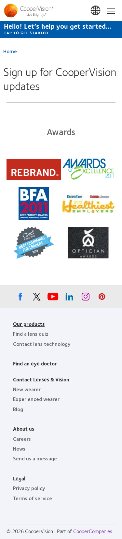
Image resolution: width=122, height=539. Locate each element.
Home (10, 51)
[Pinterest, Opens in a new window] (102, 298)
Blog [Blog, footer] (18, 409)
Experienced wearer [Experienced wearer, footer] (36, 399)
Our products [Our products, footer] (29, 324)
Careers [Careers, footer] (22, 439)
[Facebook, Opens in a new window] (20, 298)
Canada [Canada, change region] (96, 11)
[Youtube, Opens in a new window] (53, 298)
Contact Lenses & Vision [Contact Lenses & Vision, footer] (41, 379)
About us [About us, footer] (23, 428)
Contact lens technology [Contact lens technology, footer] (42, 344)
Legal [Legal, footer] (19, 478)
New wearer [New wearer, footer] (27, 389)
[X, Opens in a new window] (37, 298)
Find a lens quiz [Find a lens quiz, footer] (30, 334)
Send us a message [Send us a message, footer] (35, 458)
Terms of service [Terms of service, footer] (32, 498)
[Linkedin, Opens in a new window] (69, 298)
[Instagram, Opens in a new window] (85, 298)
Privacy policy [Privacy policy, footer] (29, 488)
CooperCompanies (92, 531)
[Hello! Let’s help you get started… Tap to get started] (61, 29)
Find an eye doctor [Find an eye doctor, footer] (35, 363)
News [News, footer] (19, 448)
